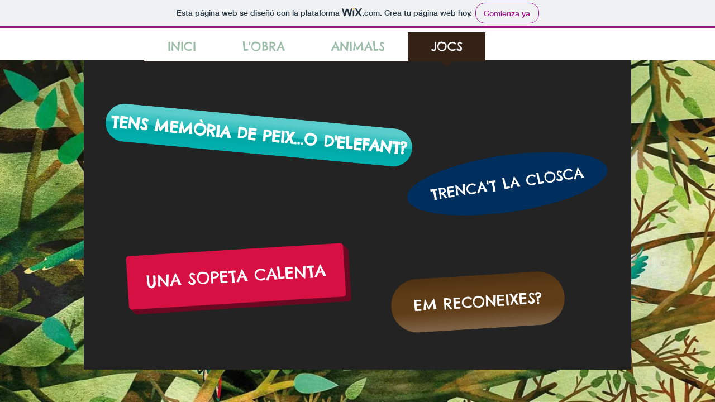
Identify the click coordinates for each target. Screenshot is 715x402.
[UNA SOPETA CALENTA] (236, 276)
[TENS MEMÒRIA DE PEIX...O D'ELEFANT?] (259, 135)
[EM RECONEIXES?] (477, 302)
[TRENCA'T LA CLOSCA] (507, 183)
